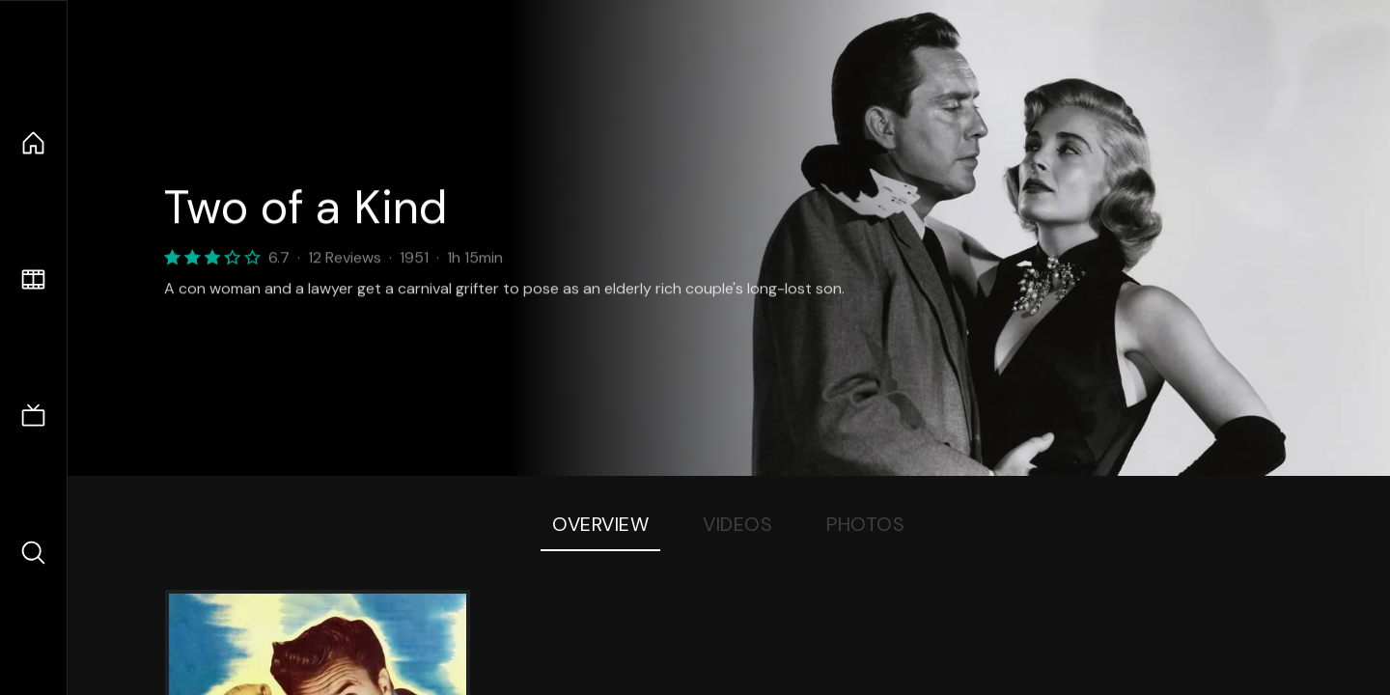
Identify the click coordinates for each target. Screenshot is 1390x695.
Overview (600, 524)
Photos (865, 524)
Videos (737, 524)
